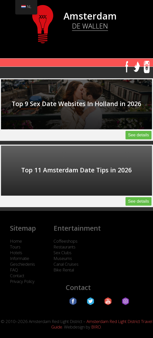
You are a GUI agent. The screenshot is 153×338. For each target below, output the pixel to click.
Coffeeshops (66, 241)
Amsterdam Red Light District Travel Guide (101, 324)
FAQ (14, 270)
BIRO (96, 327)
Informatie (19, 258)
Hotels (16, 252)
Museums (63, 258)
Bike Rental (64, 270)
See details (138, 135)
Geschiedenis (22, 264)
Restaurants (65, 247)
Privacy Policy (22, 281)
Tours (15, 247)
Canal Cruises (66, 264)
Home (16, 241)
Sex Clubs (63, 252)
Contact (17, 275)
